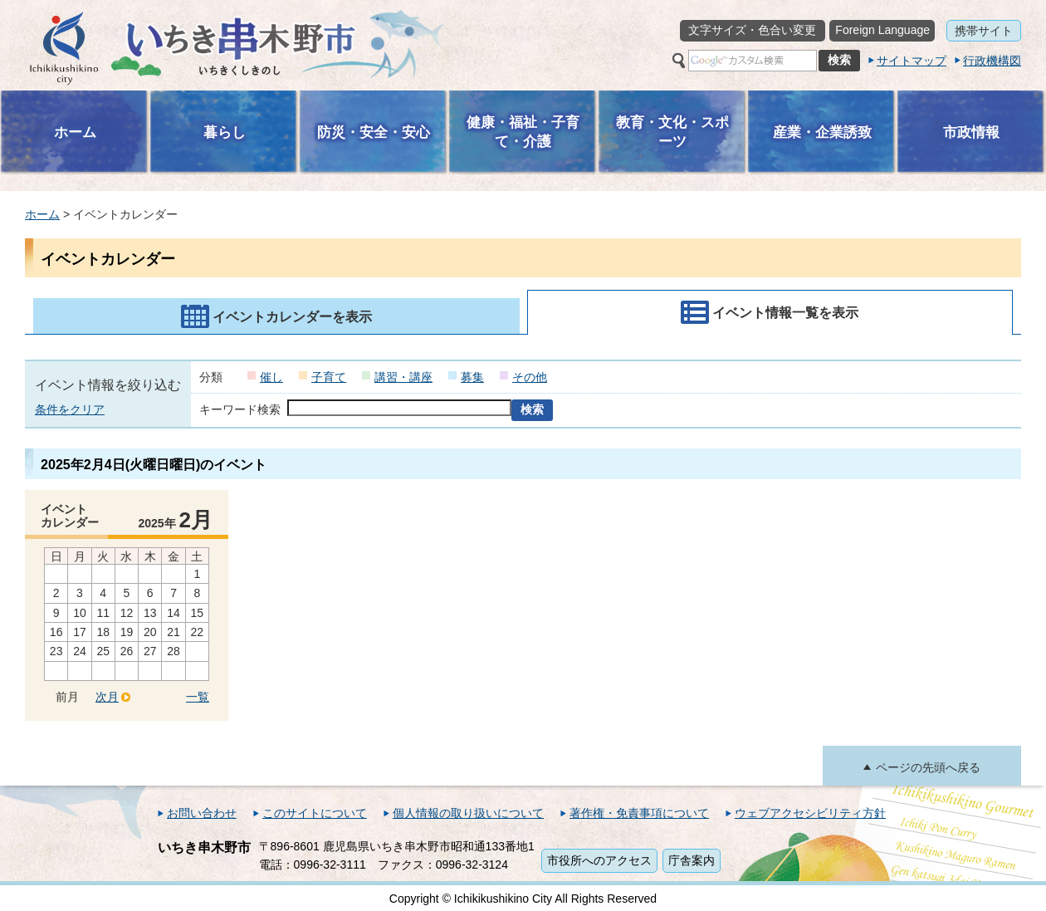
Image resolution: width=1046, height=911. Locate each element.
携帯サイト (984, 30)
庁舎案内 (691, 860)
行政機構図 (992, 60)
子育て (328, 377)
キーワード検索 (240, 409)
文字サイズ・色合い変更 (752, 30)
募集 (472, 377)
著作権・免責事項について (639, 813)
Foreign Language (882, 30)
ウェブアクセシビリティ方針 (810, 813)
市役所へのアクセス (599, 860)
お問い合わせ (202, 813)
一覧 (197, 696)
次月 (107, 696)
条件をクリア (70, 409)
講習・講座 (403, 377)
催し (271, 377)
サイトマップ (911, 60)
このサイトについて (314, 813)
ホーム (42, 214)
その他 (529, 377)
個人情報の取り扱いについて (468, 813)
